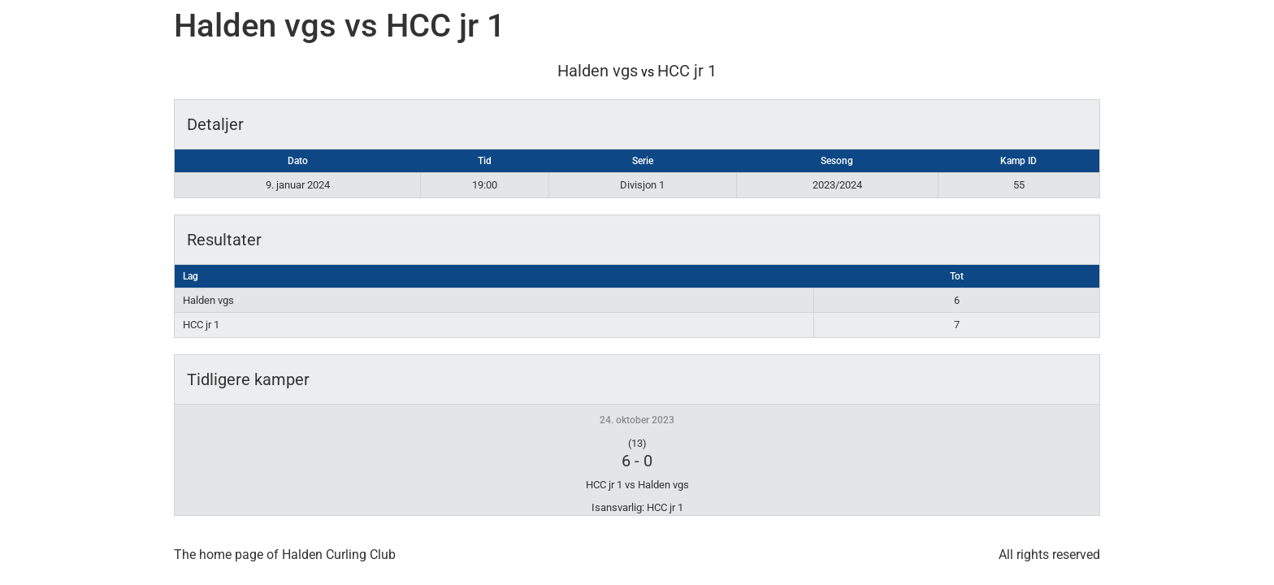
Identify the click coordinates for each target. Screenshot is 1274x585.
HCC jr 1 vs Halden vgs (637, 485)
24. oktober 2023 (637, 420)
